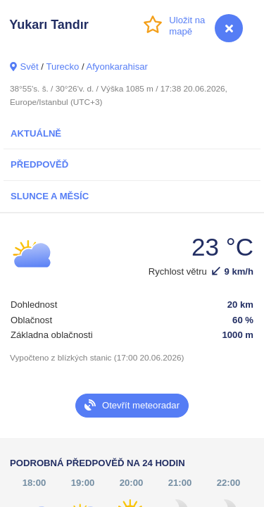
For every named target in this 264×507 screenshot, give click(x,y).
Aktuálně (36, 133)
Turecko (62, 66)
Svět (29, 66)
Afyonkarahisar (116, 66)
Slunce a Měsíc (50, 196)
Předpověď (39, 164)
